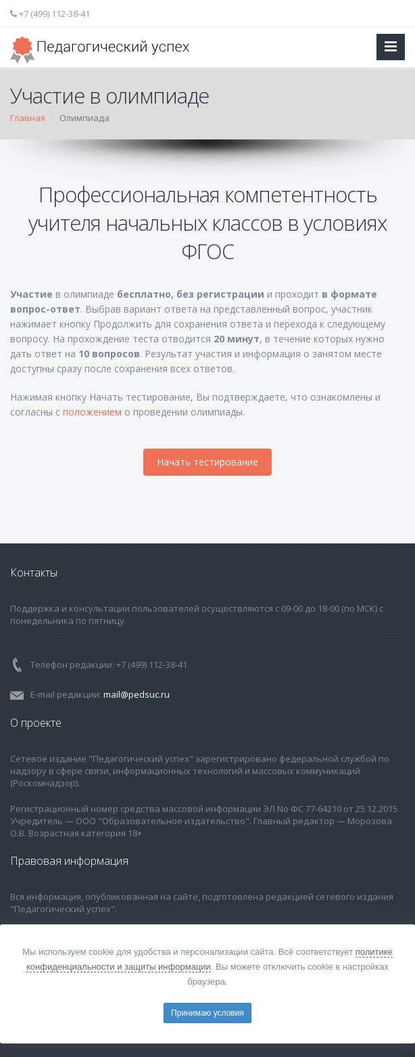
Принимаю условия (207, 1013)
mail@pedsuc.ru (136, 694)
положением (92, 411)
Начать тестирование (207, 461)
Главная (27, 118)
